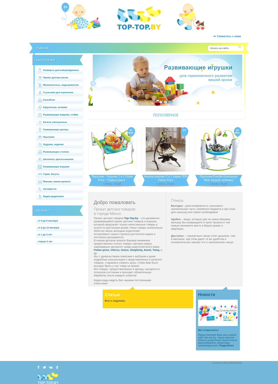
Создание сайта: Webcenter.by (227, 362)
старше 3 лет (45, 241)
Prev (93, 83)
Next (237, 83)
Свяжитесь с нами (229, 36)
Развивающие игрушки (53, 166)
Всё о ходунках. (115, 300)
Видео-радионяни (51, 196)
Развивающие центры (53, 129)
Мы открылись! (208, 329)
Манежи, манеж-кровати (54, 181)
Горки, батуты (48, 174)
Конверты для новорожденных (58, 70)
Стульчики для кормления (55, 92)
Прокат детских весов (53, 77)
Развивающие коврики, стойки (58, 114)
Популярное (166, 115)
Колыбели (46, 100)
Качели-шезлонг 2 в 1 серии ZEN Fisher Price (165, 180)
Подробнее (226, 345)
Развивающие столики (53, 152)
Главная (42, 48)
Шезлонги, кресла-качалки (55, 159)
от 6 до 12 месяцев (48, 227)
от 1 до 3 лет (45, 234)
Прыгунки (46, 137)
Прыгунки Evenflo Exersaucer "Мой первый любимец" (219, 180)
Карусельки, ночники (52, 107)
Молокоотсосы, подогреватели (58, 85)
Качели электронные (52, 122)
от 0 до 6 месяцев (48, 220)
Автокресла (47, 189)
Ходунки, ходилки (50, 144)
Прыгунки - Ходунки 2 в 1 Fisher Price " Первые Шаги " (112, 180)
